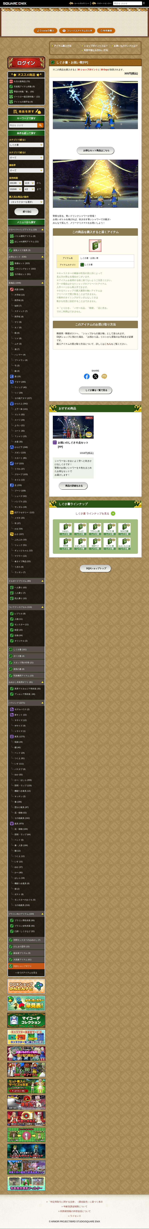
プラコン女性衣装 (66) (25, 926)
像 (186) (18, 802)
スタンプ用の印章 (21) (23, 662)
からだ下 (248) (21, 447)
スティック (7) (21, 311)
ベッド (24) (20, 753)
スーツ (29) (20, 420)
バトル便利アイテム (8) (25, 236)
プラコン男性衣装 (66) (25, 920)
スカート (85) (21, 458)
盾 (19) (18, 376)
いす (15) (19, 862)
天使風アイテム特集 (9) (24, 86)
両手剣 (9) (19, 300)
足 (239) (18, 485)
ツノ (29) (19, 393)
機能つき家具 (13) (23, 791)
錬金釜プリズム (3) (21, 953)
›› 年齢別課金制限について (74, 1206)
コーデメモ (134, 24)
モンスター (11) (22, 624)
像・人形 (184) (21, 845)
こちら (108, 344)
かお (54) (19, 529)
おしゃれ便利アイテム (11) (27, 241)
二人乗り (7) (20, 593)
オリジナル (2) (21, 641)
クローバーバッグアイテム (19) (23, 229)
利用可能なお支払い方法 (96, 50)
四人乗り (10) (21, 598)
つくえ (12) (20, 856)
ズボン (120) (20, 452)
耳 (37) (18, 523)
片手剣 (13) (20, 295)
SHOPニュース (134, 30)
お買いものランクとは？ (126, 46)
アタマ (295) (20, 382)
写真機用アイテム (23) (23, 676)
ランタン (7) (20, 572)
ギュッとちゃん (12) (24, 550)
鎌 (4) (17, 371)
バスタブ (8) (20, 769)
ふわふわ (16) (21, 540)
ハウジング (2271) (17, 703)
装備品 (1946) (15, 283)
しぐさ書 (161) (20, 649)
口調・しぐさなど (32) (25, 931)
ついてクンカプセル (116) (20, 607)
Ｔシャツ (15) (21, 436)
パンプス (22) (21, 501)
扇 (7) (17, 349)
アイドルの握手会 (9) (23, 102)
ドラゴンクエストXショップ (75, 18)
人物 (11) (19, 619)
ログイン (26, 62)
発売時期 (13, 178)
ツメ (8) (18, 338)
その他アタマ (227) (23, 398)
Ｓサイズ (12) (21, 720)
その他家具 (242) (22, 818)
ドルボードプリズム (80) (20, 581)
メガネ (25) (20, 518)
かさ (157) (19, 534)
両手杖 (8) (19, 317)
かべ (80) (19, 872)
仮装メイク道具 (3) (21, 250)
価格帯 (12, 165)
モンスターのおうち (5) (25, 900)
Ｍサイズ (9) (20, 726)
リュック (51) (21, 545)
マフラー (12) (21, 556)
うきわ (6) (19, 567)
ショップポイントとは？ (96, 46)
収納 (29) (19, 742)
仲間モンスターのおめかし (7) (26, 940)
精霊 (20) (19, 630)
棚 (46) (18, 747)
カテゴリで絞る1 (17, 140)
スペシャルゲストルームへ (26, 49)
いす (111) (19, 764)
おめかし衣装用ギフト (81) (21, 682)
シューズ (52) (21, 496)
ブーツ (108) (20, 491)
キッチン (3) (20, 796)
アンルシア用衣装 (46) (25, 694)
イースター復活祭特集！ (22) (27, 97)
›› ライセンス (74, 1216)
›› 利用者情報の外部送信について (74, 1211)
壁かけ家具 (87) (22, 807)
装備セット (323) (22, 263)
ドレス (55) (20, 414)
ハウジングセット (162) (25, 269)
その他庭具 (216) (22, 905)
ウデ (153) (19, 463)
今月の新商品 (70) (22, 81)
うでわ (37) (20, 469)
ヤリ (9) (18, 322)
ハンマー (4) (20, 355)
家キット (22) (21, 715)
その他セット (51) (23, 274)
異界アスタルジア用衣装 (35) (28, 689)
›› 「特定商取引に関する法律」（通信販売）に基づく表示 (74, 1202)
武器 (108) (19, 289)
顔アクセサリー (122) (24, 512)
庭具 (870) (19, 823)
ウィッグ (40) (21, 387)
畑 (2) (17, 889)
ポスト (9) (19, 894)
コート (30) (20, 431)
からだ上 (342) (21, 404)
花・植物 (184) (21, 829)
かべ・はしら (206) (23, 780)
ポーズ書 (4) (19, 656)
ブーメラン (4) (21, 360)
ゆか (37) (19, 867)
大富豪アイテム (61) (22, 959)
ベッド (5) (19, 840)
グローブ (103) (21, 474)
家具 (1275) (20, 736)
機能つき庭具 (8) (22, 883)
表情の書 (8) (19, 669)
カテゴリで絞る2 (17, 152)
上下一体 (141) (21, 409)
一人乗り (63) (21, 587)
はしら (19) (20, 878)
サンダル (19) (21, 507)
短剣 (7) (18, 306)
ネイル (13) (20, 480)
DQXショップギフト (22, 966)
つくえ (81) (20, 758)
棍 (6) (17, 333)
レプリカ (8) (20, 614)
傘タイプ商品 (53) (23, 561)
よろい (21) (20, 425)
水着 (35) (19, 442)
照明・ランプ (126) (23, 785)
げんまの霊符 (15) (21, 946)
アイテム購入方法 (62, 46)
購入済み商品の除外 (19, 197)
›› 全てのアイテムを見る (26, 973)
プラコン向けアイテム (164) (21, 914)
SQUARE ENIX (15, 3)
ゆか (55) (19, 775)
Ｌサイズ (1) (20, 731)
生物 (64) (19, 635)
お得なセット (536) (17, 257)
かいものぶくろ (134, 18)
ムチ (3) (18, 344)
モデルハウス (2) (22, 709)
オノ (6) (18, 327)
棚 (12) (18, 851)
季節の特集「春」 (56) (24, 91)
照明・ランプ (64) (23, 834)
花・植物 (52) (21, 813)
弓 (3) (17, 365)
